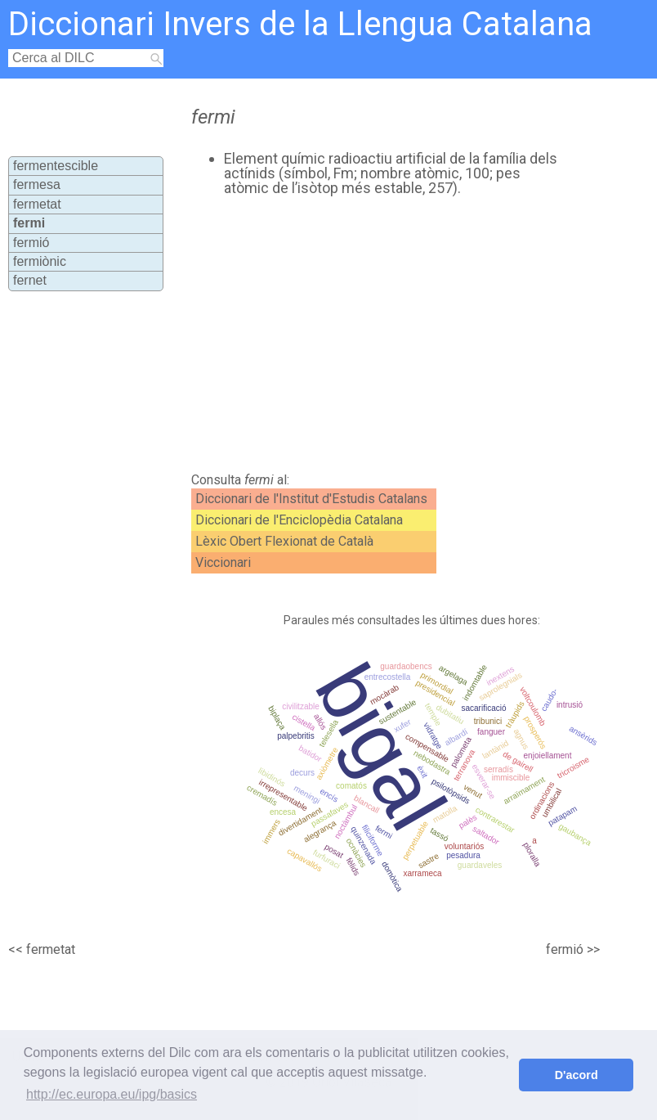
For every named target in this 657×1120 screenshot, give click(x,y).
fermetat (37, 204)
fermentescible (55, 166)
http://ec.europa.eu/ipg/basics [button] (111, 1094)
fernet (30, 280)
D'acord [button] (576, 1075)
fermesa (36, 184)
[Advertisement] (363, 334)
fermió (31, 243)
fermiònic (39, 261)
